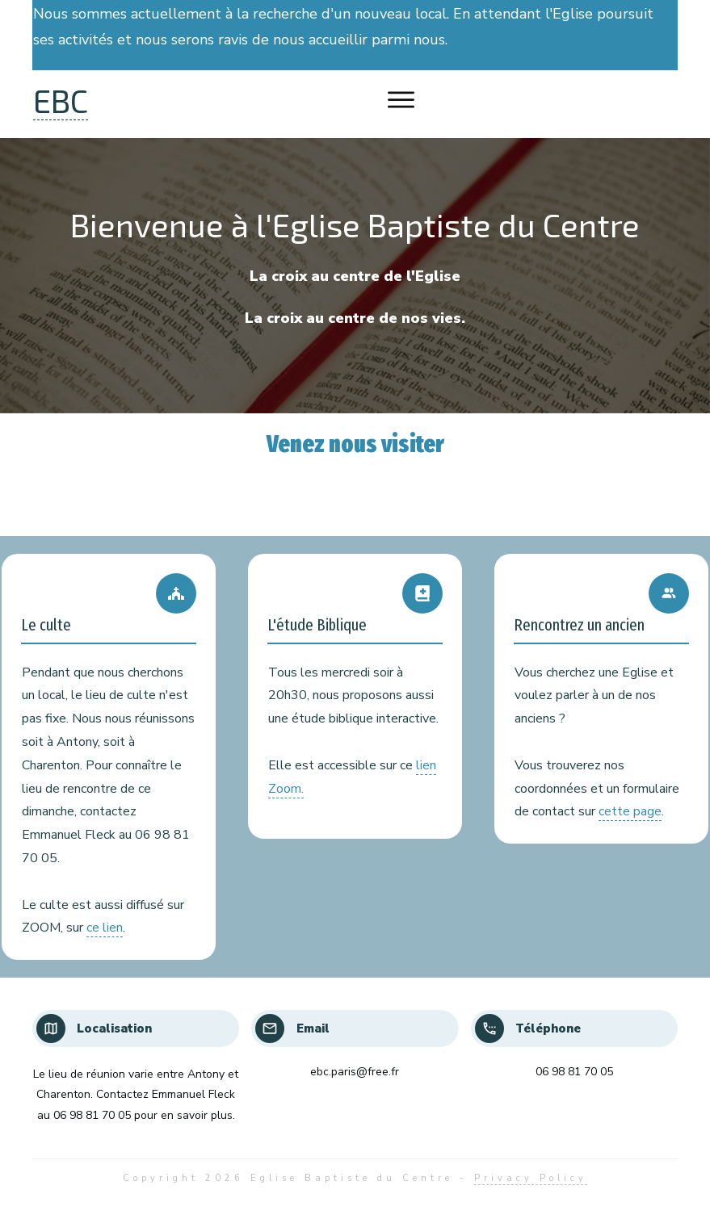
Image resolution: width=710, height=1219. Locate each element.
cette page (630, 811)
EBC (60, 100)
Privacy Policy (530, 1178)
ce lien (104, 927)
